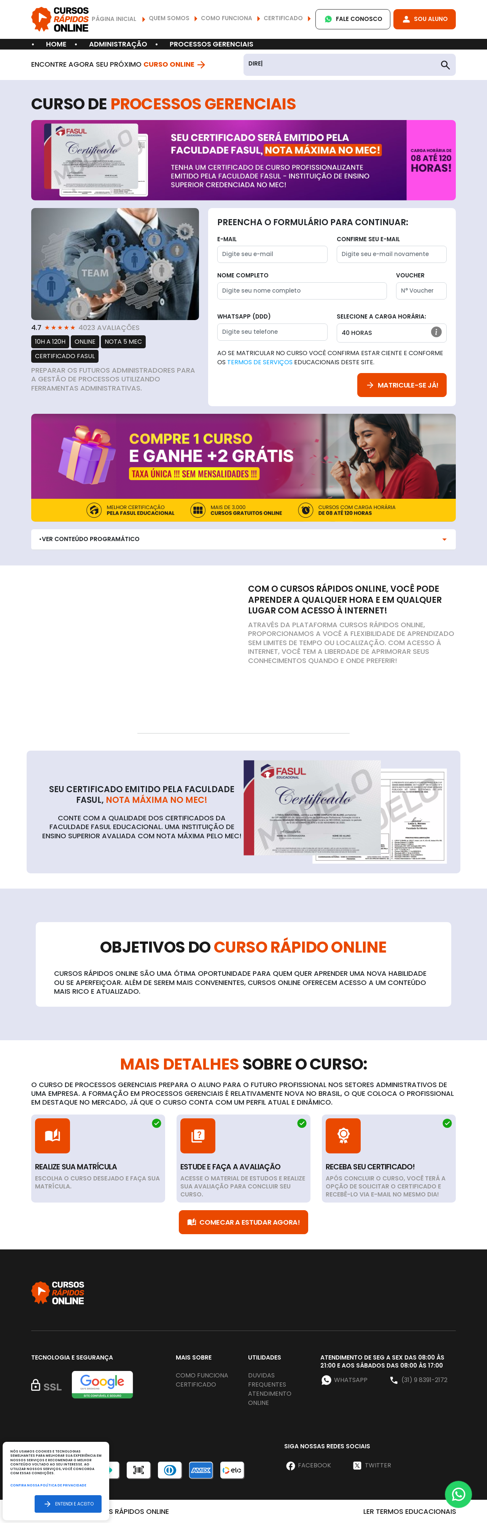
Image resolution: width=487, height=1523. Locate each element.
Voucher (410, 275)
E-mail (227, 239)
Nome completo (243, 275)
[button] (436, 332)
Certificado (196, 1384)
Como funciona (202, 1375)
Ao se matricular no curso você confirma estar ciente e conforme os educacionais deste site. (330, 358)
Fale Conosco (352, 19)
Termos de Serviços (260, 362)
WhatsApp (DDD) (244, 316)
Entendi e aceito (68, 1504)
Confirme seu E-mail (368, 239)
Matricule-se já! (402, 385)
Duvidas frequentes (267, 1380)
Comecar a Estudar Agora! (243, 1222)
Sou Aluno (424, 19)
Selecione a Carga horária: (381, 316)
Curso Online (175, 64)
